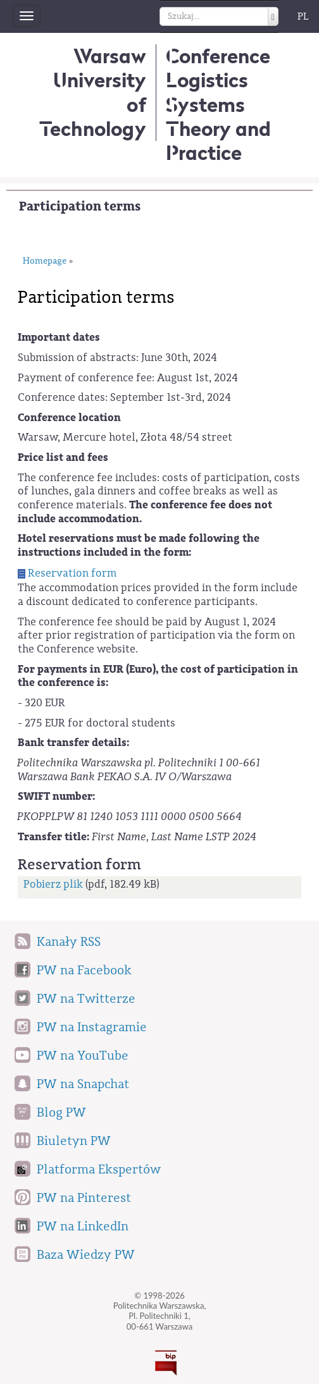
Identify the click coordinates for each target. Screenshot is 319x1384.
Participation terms (80, 206)
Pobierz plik (53, 884)
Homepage (44, 261)
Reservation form (72, 573)
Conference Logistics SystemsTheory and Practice (218, 104)
